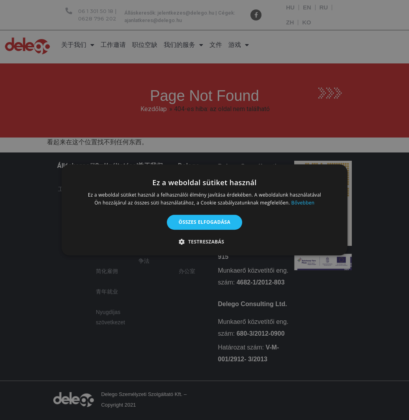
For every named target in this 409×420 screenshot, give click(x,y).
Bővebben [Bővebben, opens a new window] (303, 203)
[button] (204, 242)
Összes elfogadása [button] (205, 222)
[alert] (204, 210)
